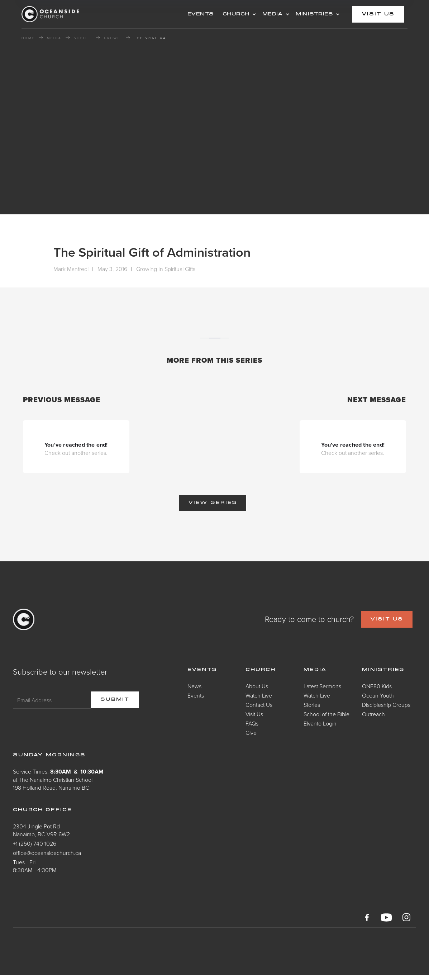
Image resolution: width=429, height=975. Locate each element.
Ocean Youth (378, 695)
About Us (257, 686)
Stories (312, 705)
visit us (378, 14)
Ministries (383, 669)
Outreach (373, 714)
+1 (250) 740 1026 (34, 843)
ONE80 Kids (377, 686)
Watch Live (259, 695)
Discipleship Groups (386, 705)
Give (251, 733)
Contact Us (259, 705)
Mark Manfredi (71, 269)
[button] (238, 14)
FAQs (252, 723)
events (200, 14)
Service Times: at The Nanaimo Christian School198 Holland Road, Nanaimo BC (58, 779)
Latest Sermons (322, 686)
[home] (79, 14)
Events (195, 695)
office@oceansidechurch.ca (47, 853)
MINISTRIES (314, 14)
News (194, 686)
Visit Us (254, 714)
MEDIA (272, 14)
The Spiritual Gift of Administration (152, 38)
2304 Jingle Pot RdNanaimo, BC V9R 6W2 (41, 830)
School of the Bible (83, 38)
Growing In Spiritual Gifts (113, 38)
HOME (28, 38)
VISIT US (386, 619)
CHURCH (236, 14)
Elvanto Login (320, 723)
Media (315, 669)
